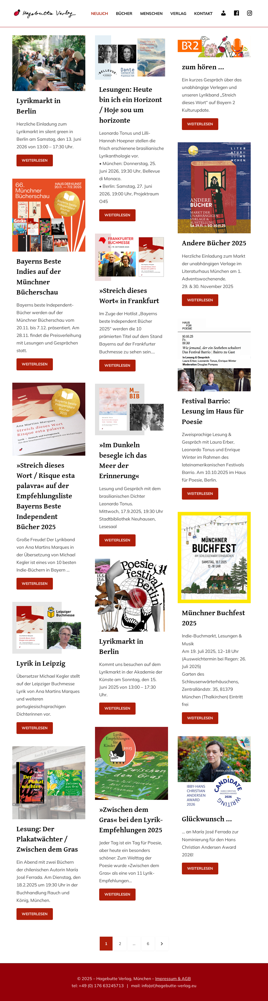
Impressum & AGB (173, 978)
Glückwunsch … (207, 818)
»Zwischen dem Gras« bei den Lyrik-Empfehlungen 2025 (131, 819)
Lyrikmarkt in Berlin (38, 105)
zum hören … (203, 66)
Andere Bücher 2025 (214, 242)
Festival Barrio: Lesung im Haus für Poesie (212, 410)
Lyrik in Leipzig (40, 663)
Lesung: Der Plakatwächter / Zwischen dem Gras (47, 838)
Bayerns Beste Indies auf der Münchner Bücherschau (38, 276)
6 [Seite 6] (150, 943)
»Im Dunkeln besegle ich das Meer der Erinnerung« (123, 460)
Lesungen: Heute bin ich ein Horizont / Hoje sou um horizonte (130, 104)
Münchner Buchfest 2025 (213, 617)
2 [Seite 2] (122, 943)
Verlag (178, 13)
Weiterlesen (35, 160)
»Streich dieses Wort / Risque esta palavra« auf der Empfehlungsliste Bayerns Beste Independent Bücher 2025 (45, 496)
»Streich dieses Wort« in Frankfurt (129, 295)
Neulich (99, 13)
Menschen (151, 13)
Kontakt (203, 13)
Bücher (124, 13)
